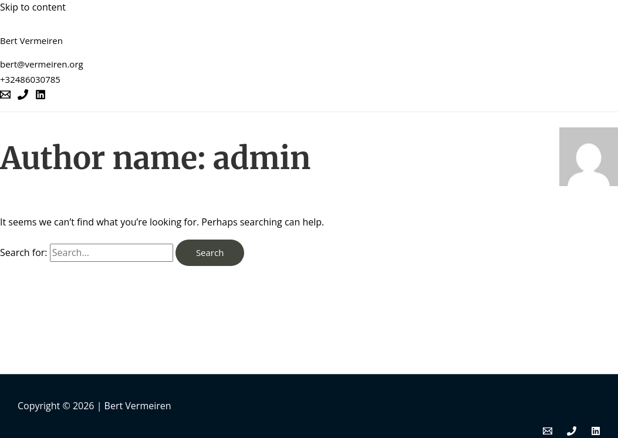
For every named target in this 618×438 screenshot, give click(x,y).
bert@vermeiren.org (41, 64)
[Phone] (23, 96)
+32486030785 (30, 79)
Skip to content (33, 7)
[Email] (5, 96)
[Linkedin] (40, 96)
